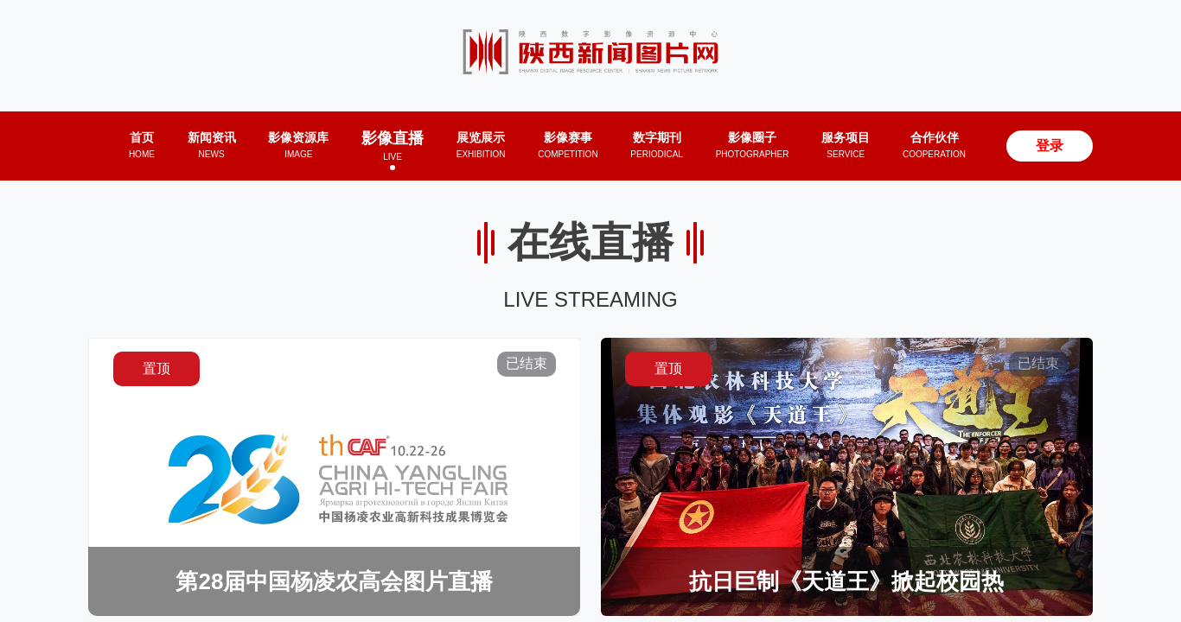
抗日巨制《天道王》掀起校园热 (846, 581)
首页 (142, 144)
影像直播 (392, 146)
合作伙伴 (934, 144)
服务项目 (845, 144)
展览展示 (481, 144)
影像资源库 (298, 144)
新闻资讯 (212, 144)
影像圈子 (752, 144)
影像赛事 (567, 144)
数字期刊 (656, 144)
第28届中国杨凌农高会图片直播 (334, 581)
